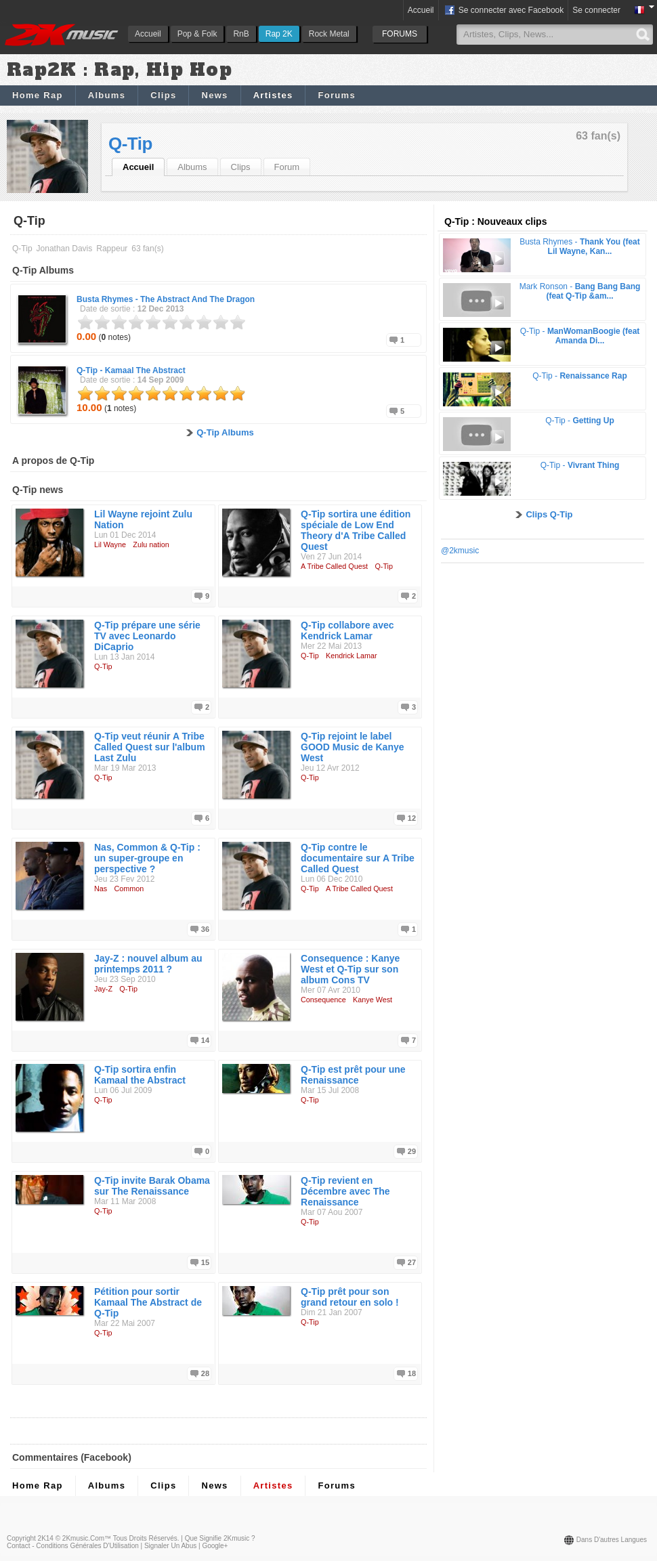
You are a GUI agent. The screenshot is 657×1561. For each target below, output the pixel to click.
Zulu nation (151, 544)
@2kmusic (460, 550)
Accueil (148, 34)
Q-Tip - (131, 370)
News (214, 95)
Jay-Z (103, 989)
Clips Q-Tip (549, 514)
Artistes (273, 95)
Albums (106, 95)
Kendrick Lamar (351, 655)
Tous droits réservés (145, 1538)
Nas (100, 888)
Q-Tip (130, 143)
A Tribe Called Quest (334, 566)
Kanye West (372, 1000)
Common (129, 888)
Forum (287, 167)
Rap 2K (279, 34)
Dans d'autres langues (611, 1539)
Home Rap (37, 95)
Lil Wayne (110, 544)
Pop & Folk (197, 34)
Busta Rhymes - (166, 299)
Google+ (215, 1545)
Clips (163, 95)
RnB (241, 34)
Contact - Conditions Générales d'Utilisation (73, 1545)
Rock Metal (329, 34)
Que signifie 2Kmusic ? (220, 1538)
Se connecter (596, 10)
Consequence (323, 1000)
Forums (336, 95)
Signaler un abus (170, 1545)
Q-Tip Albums (225, 432)
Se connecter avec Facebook (503, 11)
